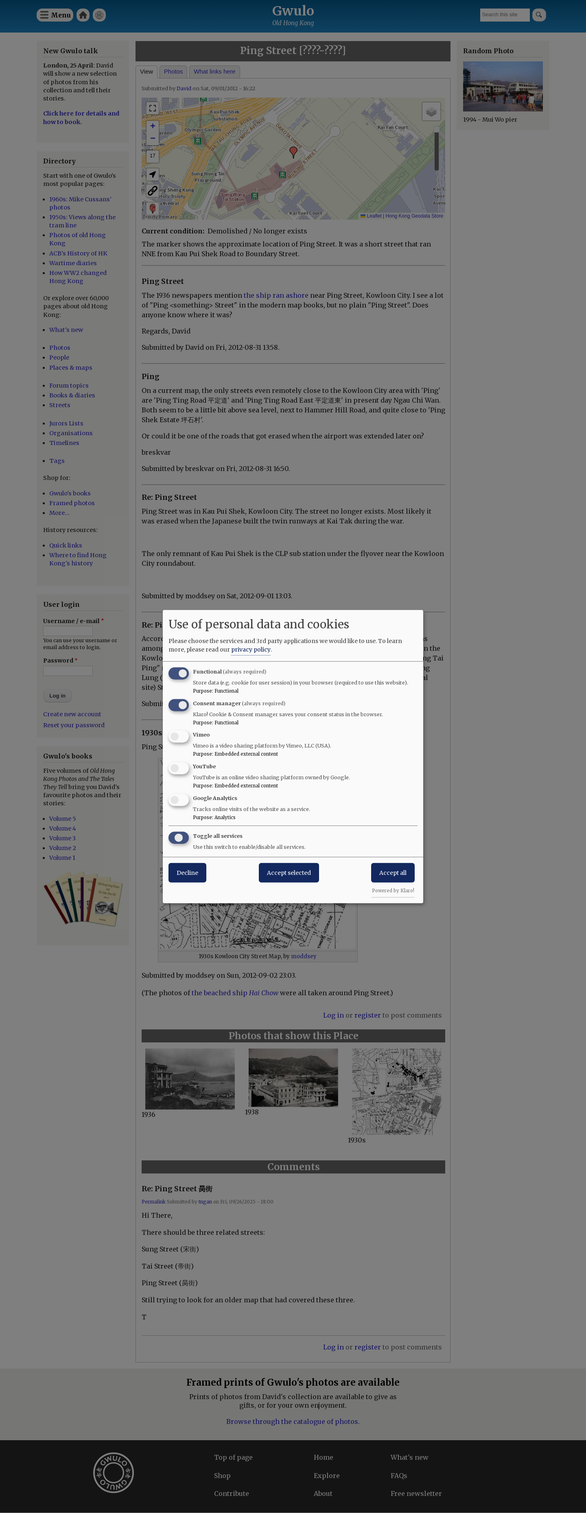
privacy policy (251, 649)
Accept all (393, 872)
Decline (187, 872)
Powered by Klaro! (393, 890)
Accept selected (289, 872)
